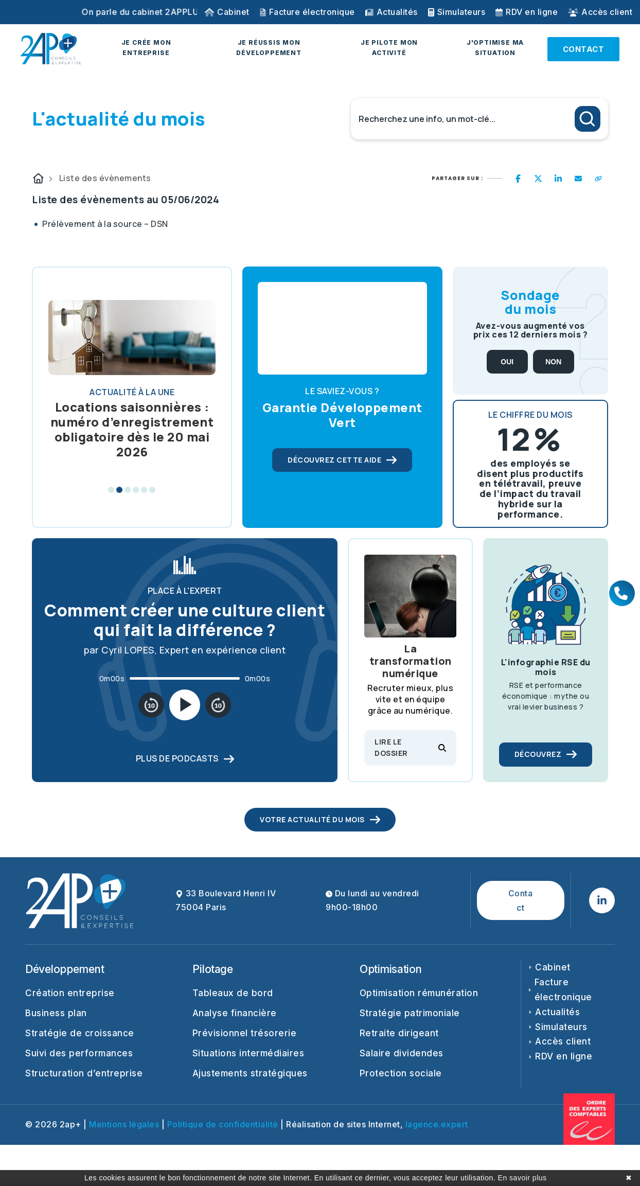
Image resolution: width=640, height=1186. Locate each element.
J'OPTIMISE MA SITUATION (495, 48)
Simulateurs (457, 12)
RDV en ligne (526, 12)
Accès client (600, 12)
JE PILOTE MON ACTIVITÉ (389, 48)
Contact (520, 900)
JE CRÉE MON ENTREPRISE (146, 48)
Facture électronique (307, 12)
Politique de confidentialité (222, 1124)
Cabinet (227, 12)
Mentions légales (124, 1124)
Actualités (391, 12)
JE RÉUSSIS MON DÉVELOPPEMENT (268, 48)
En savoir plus (522, 1178)
